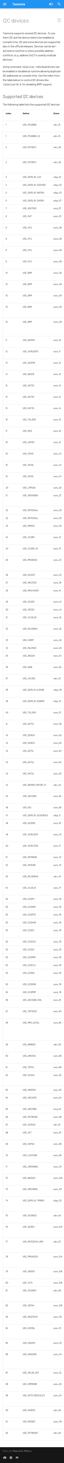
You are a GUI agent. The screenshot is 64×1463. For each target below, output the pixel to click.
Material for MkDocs (22, 1451)
